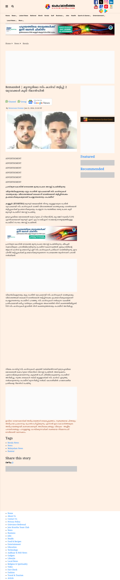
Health (73, 15)
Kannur (11, 451)
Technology (13, 550)
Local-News (11, 20)
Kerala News (13, 443)
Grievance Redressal (17, 525)
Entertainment (98, 15)
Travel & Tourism (15, 575)
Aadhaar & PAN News (17, 553)
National (33, 15)
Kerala (46, 15)
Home (8, 15)
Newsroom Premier (16, 108)
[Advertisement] (60, 67)
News (14, 15)
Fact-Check (12, 570)
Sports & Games (84, 15)
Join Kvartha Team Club (18, 527)
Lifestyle (11, 558)
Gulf (52, 15)
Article (11, 578)
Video (10, 567)
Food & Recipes (14, 542)
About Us (12, 516)
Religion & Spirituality (18, 564)
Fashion (11, 573)
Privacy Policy (14, 522)
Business (59, 15)
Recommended (92, 169)
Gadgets (11, 556)
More (20, 20)
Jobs (67, 15)
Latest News (23, 15)
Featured (88, 157)
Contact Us (12, 519)
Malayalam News (15, 448)
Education (12, 547)
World (40, 15)
